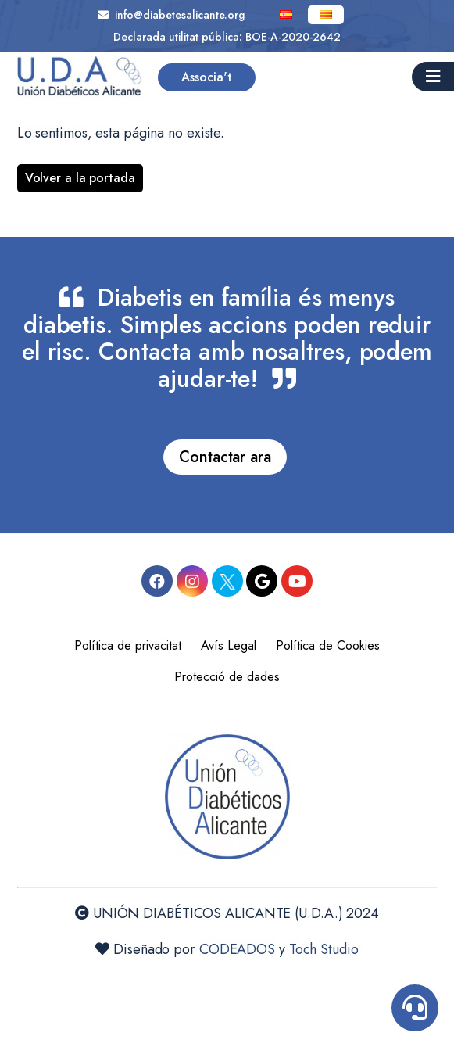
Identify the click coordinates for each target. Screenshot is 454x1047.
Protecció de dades (227, 677)
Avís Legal (228, 645)
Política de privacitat (127, 645)
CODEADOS (237, 949)
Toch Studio (324, 949)
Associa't (207, 77)
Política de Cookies (328, 645)
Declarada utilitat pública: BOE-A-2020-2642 (227, 37)
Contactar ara (225, 457)
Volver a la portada (80, 178)
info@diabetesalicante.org (171, 15)
